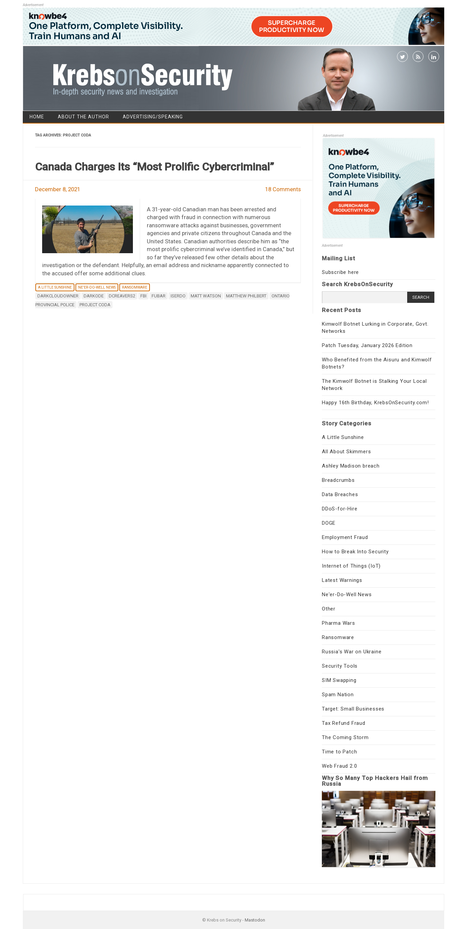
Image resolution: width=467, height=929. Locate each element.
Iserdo (178, 295)
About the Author (83, 116)
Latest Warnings (342, 580)
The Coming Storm (345, 737)
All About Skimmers (346, 452)
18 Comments (283, 189)
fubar (159, 295)
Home (37, 116)
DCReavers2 (122, 295)
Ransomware (134, 287)
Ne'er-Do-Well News (97, 287)
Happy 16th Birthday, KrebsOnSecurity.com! (375, 403)
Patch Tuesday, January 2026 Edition (367, 345)
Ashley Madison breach (351, 466)
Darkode (94, 295)
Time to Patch (339, 752)
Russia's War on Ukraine (351, 652)
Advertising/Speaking (153, 116)
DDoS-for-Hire (339, 509)
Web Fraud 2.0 (339, 766)
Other (328, 609)
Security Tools (340, 666)
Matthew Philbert (246, 295)
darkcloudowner (58, 295)
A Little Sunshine (55, 287)
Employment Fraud (345, 537)
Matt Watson (206, 295)
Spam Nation (338, 694)
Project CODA (95, 304)
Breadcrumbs (338, 480)
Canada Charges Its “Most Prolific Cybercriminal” (154, 166)
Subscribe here (340, 272)
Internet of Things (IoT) (351, 566)
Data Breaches (340, 494)
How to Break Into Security (355, 552)
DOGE (328, 523)
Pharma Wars (338, 623)
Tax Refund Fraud (343, 723)
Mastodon (255, 920)
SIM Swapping (339, 680)
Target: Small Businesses (353, 709)
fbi (143, 295)
